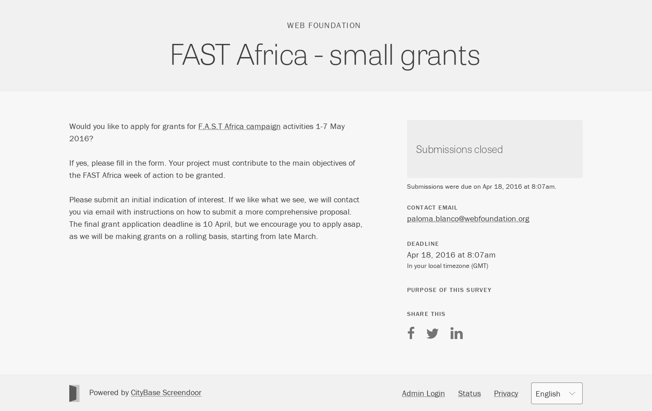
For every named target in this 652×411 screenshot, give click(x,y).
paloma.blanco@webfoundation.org (468, 218)
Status (469, 393)
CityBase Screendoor (166, 392)
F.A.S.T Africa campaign (239, 126)
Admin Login (423, 393)
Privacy (506, 393)
